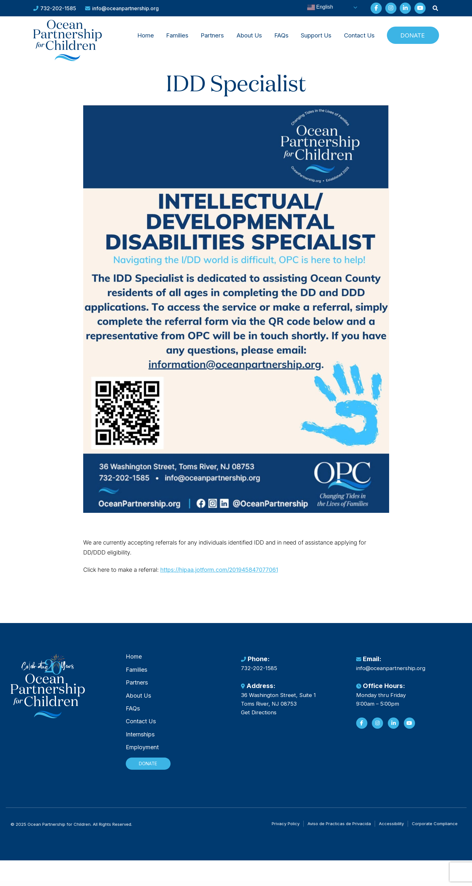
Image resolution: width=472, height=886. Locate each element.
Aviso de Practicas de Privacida (339, 829)
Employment (142, 757)
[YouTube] (409, 732)
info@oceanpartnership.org (122, 8)
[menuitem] (145, 35)
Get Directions (258, 722)
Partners (212, 35)
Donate (412, 35)
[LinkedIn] (393, 732)
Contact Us (359, 35)
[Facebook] (361, 732)
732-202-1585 (54, 8)
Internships (140, 744)
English (316, 7)
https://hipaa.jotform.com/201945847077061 (255, 575)
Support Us (316, 35)
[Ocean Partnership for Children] (70, 43)
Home (145, 35)
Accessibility (391, 829)
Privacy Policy (286, 829)
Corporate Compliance (435, 829)
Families (177, 35)
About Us (249, 35)
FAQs (281, 35)
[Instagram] (377, 732)
